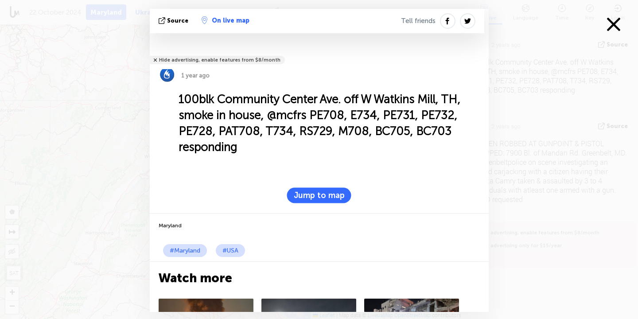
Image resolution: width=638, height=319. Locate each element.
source (174, 20)
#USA (230, 250)
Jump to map (319, 195)
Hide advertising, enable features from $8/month (219, 60)
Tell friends (418, 21)
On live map (225, 20)
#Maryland (185, 250)
